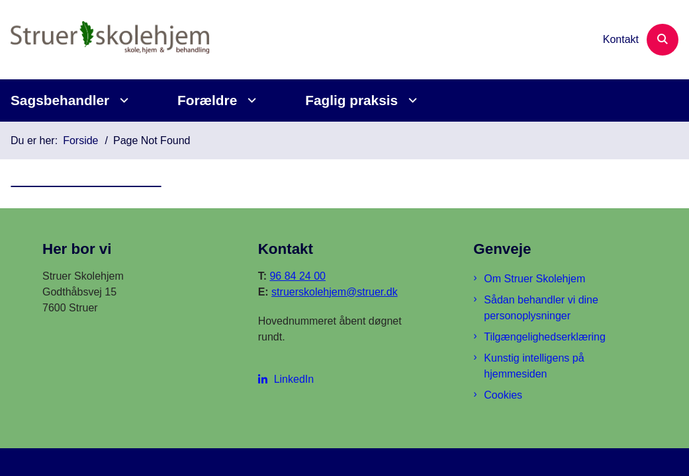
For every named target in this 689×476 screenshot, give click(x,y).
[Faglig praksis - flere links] (411, 100)
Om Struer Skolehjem (534, 278)
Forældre (207, 100)
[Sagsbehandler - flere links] (122, 100)
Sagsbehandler (60, 100)
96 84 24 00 (297, 276)
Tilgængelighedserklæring (545, 336)
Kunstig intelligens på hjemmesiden (534, 365)
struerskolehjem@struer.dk (334, 292)
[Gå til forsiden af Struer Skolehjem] (104, 39)
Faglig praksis (351, 100)
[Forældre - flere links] (250, 100)
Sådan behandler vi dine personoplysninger (541, 307)
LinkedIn (294, 379)
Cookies (503, 395)
